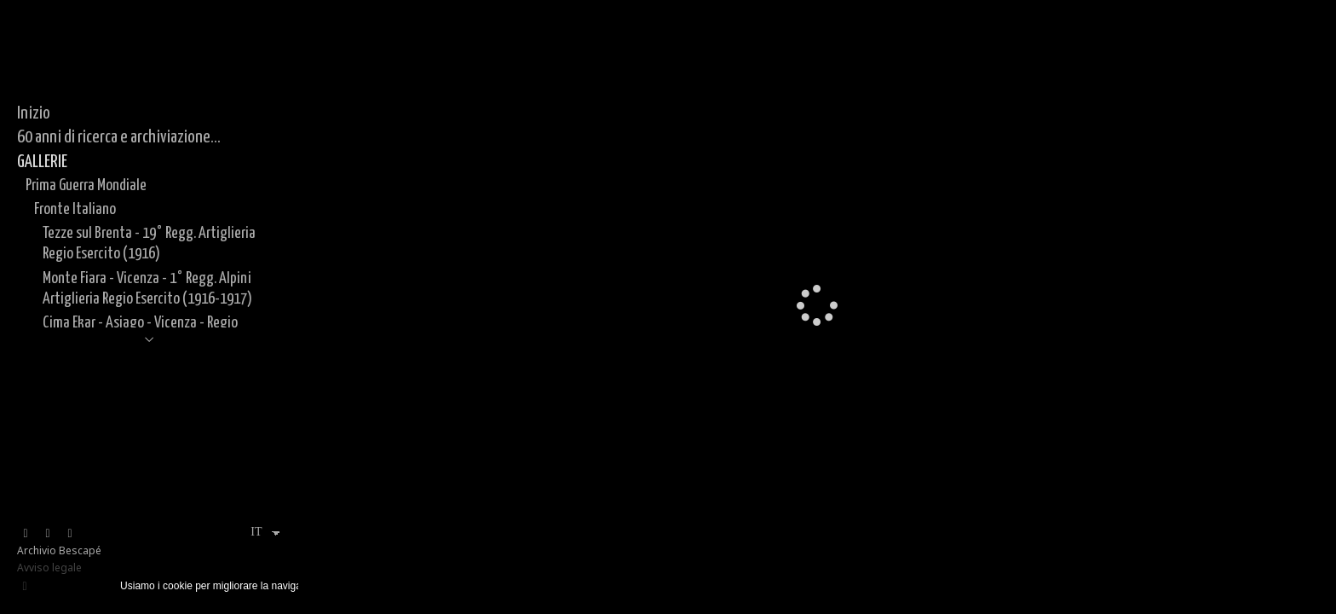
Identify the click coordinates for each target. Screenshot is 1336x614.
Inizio (33, 113)
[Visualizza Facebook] (25, 533)
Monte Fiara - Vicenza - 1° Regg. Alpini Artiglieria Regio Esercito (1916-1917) (147, 288)
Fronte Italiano (75, 209)
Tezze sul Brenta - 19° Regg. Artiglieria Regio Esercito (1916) (149, 243)
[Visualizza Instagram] (47, 533)
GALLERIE (42, 162)
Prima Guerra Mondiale (86, 185)
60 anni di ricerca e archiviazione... (119, 137)
